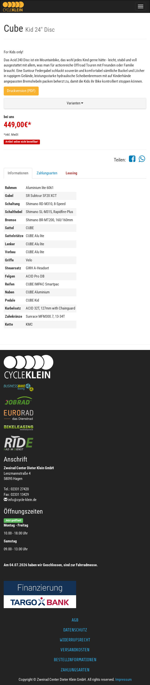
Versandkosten (75, 649)
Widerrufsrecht (75, 639)
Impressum (123, 679)
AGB (75, 620)
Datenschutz (75, 629)
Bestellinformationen (75, 659)
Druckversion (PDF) (21, 91)
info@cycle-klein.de (22, 500)
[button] (75, 103)
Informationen (18, 173)
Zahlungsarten (47, 173)
